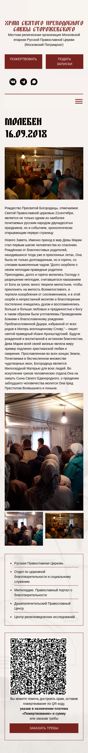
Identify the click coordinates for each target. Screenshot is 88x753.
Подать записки (64, 61)
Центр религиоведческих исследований (44, 617)
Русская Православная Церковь (38, 563)
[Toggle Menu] (78, 101)
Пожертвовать (23, 59)
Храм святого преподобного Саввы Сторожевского (44, 26)
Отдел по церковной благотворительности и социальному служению (42, 576)
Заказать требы (44, 728)
